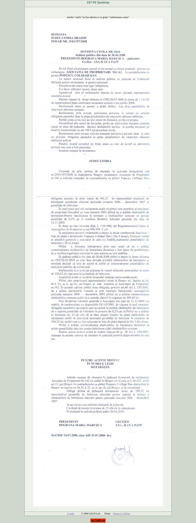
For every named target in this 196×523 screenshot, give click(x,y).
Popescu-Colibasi (121, 513)
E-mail (71, 513)
